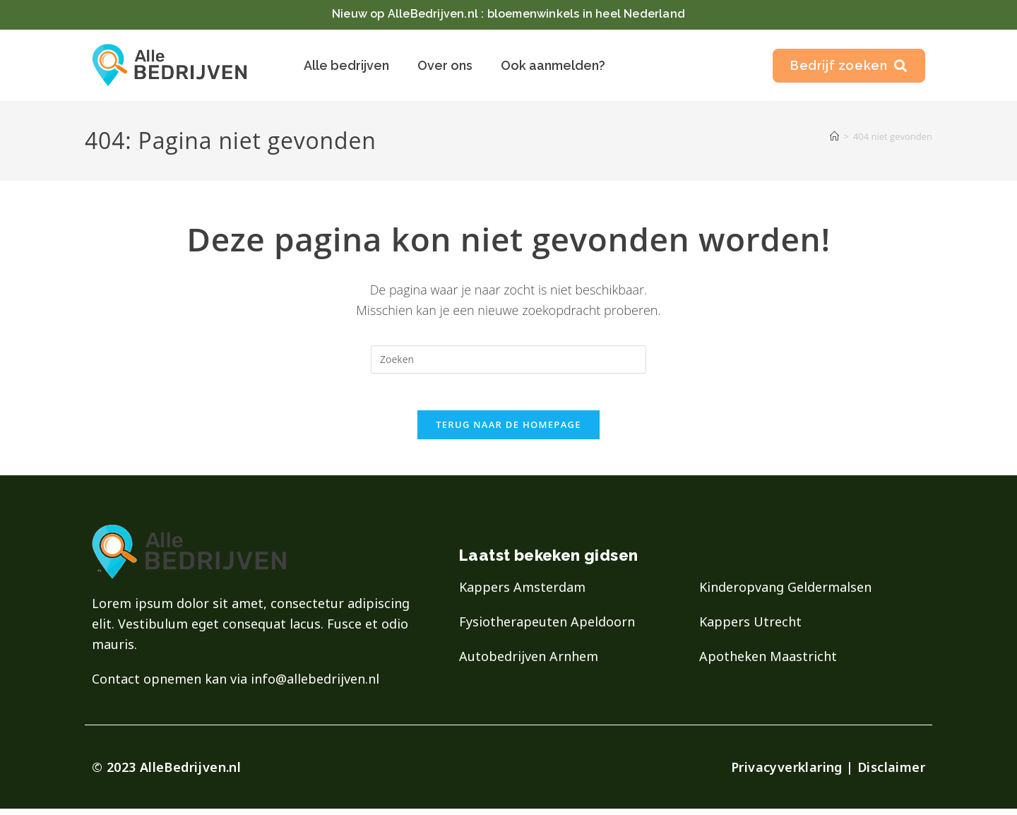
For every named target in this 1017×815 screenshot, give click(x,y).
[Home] (834, 136)
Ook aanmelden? (553, 65)
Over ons (444, 65)
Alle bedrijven (346, 65)
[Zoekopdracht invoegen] (508, 359)
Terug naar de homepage (508, 430)
